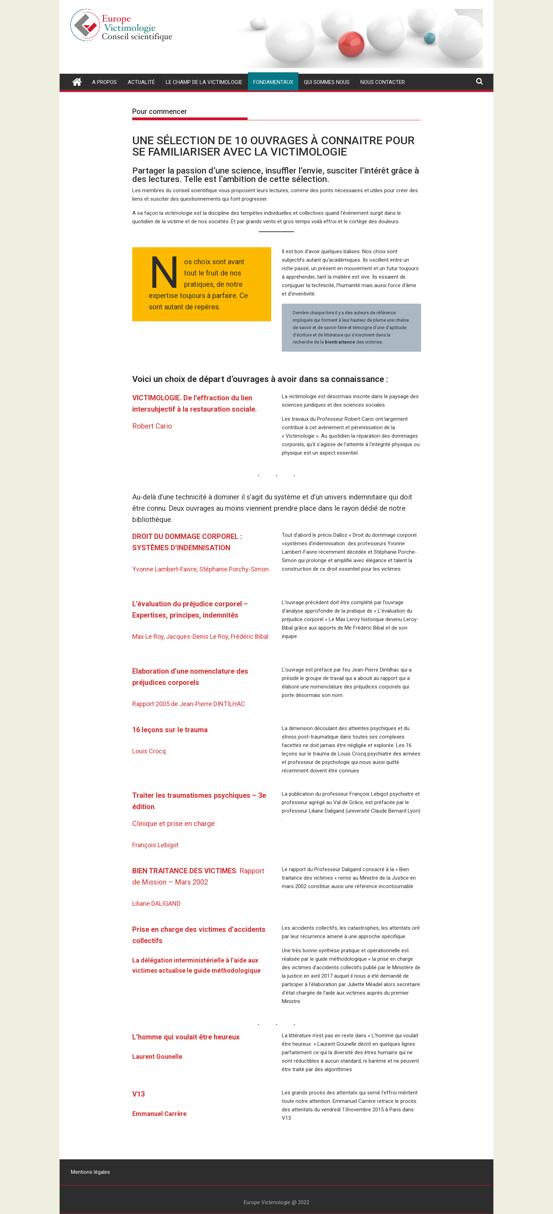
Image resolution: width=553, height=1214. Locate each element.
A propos (104, 82)
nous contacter (382, 82)
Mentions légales (90, 1172)
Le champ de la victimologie (204, 82)
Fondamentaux (273, 82)
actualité (141, 82)
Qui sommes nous (327, 82)
